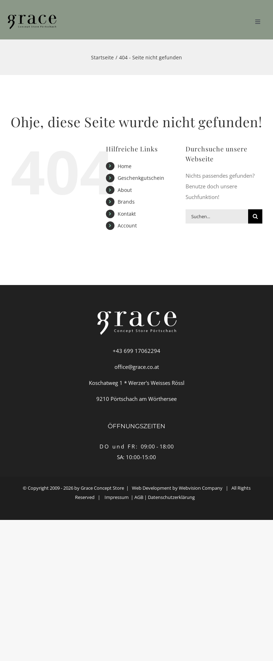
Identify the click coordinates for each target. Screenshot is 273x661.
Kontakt (127, 213)
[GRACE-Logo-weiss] (32, 13)
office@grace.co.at (136, 366)
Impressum (117, 497)
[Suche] (255, 216)
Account (127, 225)
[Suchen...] (217, 216)
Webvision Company (201, 488)
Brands (126, 201)
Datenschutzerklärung (173, 497)
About (125, 190)
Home (125, 166)
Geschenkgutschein (141, 177)
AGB (138, 497)
